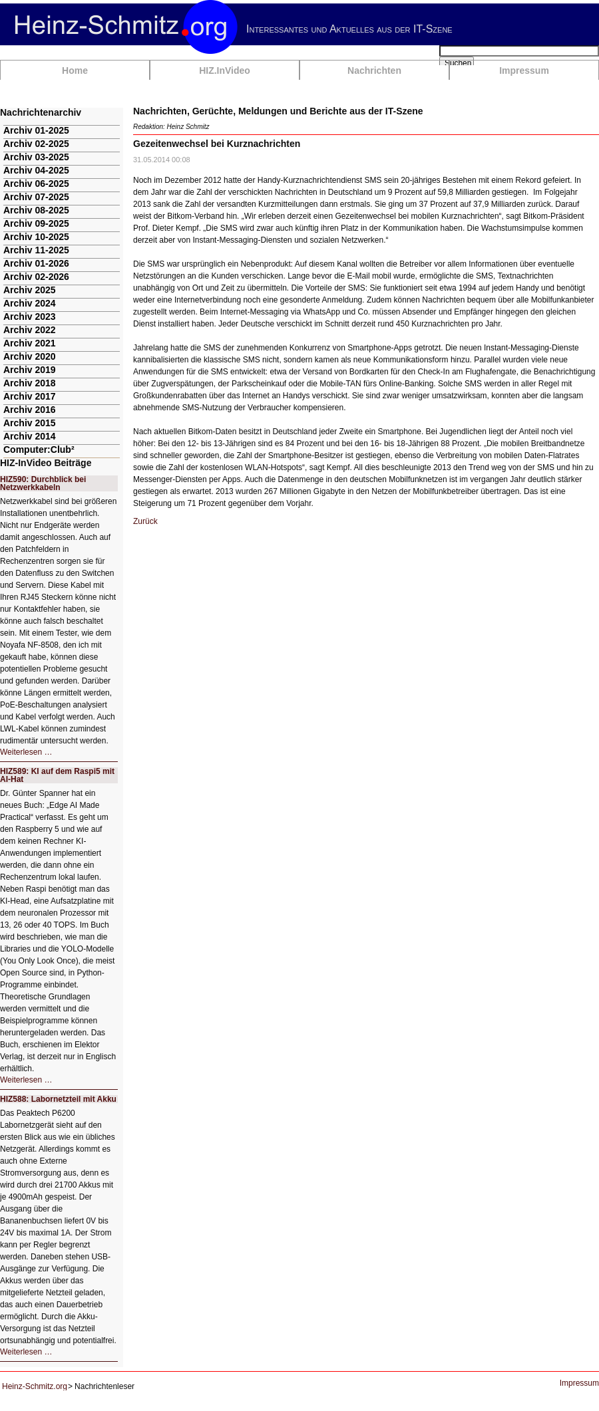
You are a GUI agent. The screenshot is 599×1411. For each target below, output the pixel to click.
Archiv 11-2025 (36, 250)
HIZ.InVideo (224, 70)
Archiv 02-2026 (36, 276)
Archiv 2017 (29, 396)
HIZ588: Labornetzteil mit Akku (58, 1099)
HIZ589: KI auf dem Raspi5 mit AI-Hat (57, 775)
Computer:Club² (39, 449)
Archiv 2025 (29, 290)
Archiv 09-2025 (36, 223)
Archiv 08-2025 (36, 210)
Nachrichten (374, 70)
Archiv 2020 (29, 356)
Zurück (145, 521)
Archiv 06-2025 (36, 183)
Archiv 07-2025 (36, 197)
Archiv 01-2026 (36, 263)
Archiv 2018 (29, 383)
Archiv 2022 (29, 329)
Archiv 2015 (29, 423)
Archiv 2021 (29, 343)
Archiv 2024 (29, 303)
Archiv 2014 (29, 436)
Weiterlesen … (26, 752)
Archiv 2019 (29, 369)
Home (75, 70)
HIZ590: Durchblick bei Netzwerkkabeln (43, 483)
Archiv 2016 (29, 409)
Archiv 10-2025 (36, 236)
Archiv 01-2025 (36, 130)
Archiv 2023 (29, 316)
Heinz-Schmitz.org (34, 1386)
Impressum (524, 70)
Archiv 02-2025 (36, 143)
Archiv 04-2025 (36, 170)
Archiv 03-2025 (36, 157)
